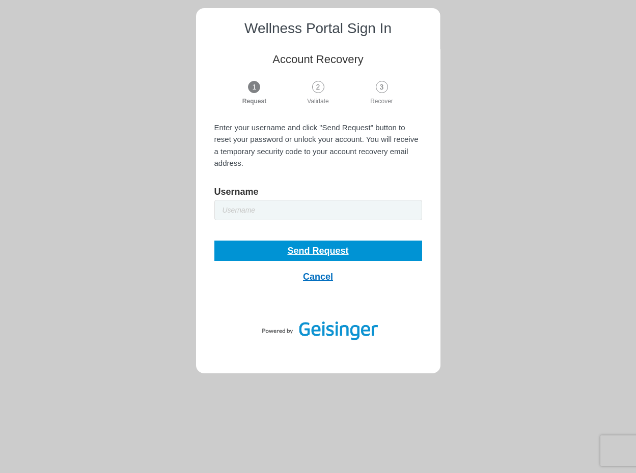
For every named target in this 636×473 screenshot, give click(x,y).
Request (254, 101)
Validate (317, 101)
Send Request (317, 251)
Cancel (318, 277)
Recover (381, 101)
